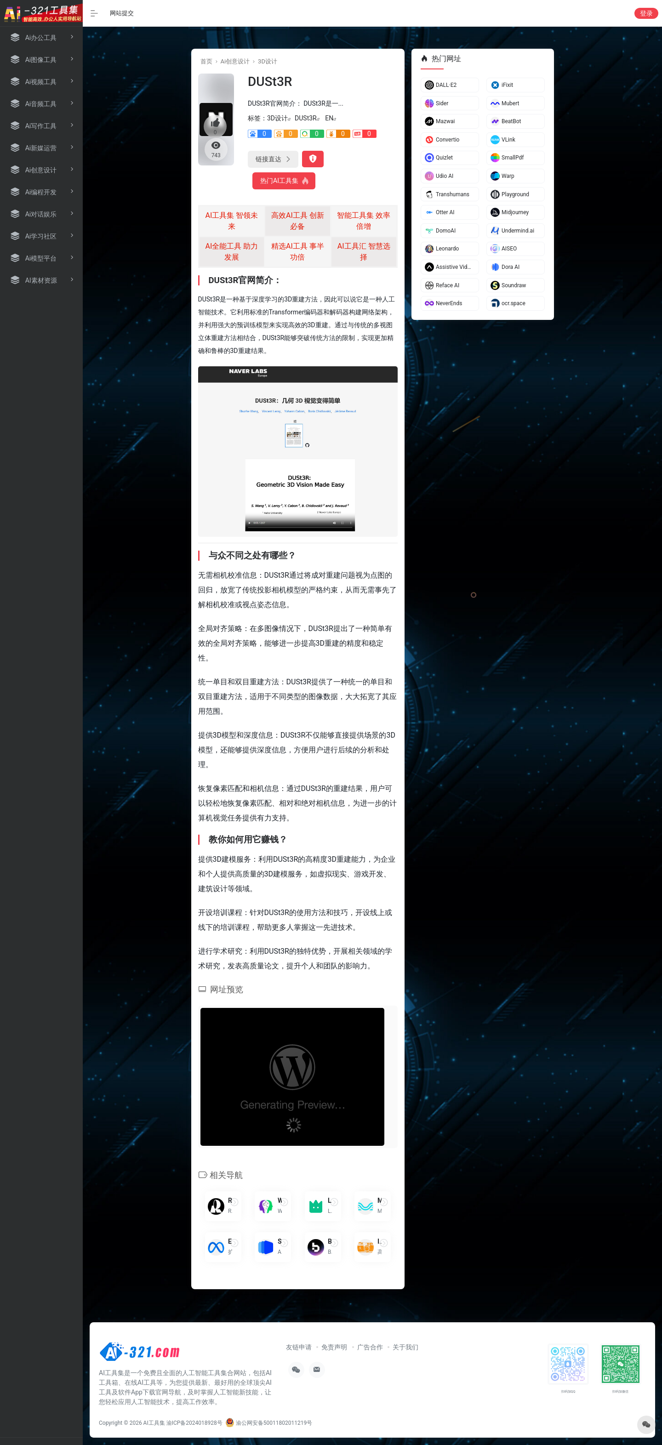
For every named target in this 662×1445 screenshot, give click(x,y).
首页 (206, 61)
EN (329, 118)
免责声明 (334, 1347)
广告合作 (370, 1347)
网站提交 (122, 13)
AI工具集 (154, 1423)
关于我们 (405, 1347)
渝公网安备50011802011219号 (268, 1423)
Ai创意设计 (235, 61)
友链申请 (299, 1347)
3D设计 (267, 61)
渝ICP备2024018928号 (194, 1423)
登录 (646, 13)
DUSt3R (306, 118)
